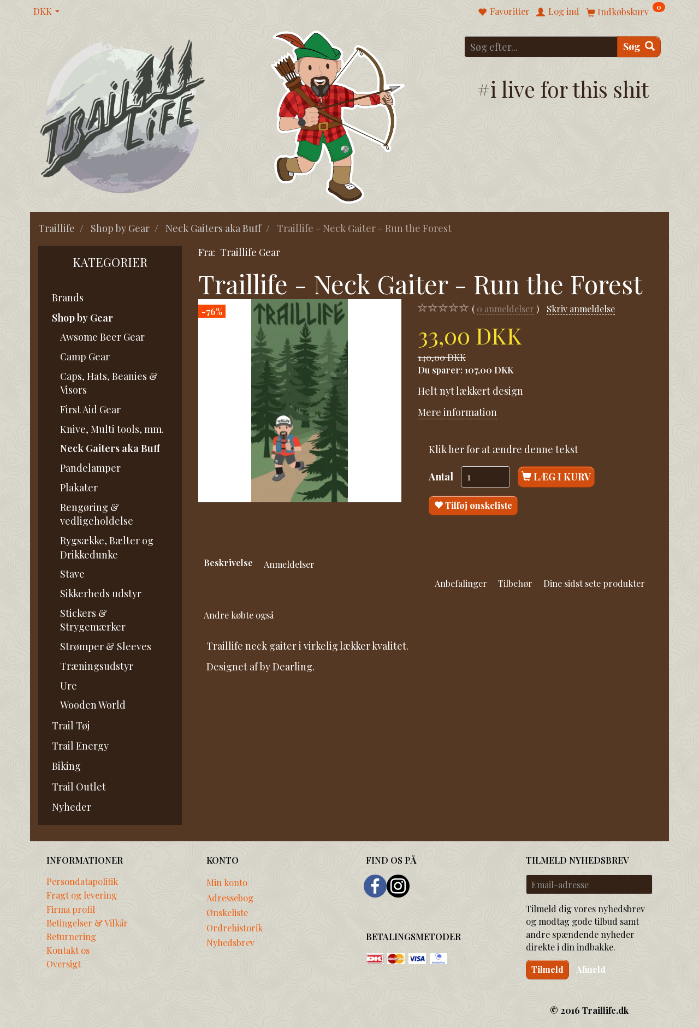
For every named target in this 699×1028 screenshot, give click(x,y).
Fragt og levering (81, 895)
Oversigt (63, 964)
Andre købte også (239, 615)
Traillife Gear (250, 252)
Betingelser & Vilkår (87, 923)
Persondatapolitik (82, 881)
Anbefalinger (461, 583)
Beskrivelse (228, 562)
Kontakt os (68, 950)
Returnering (71, 936)
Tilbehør (515, 583)
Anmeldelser (289, 564)
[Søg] (639, 46)
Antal (442, 476)
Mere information (457, 412)
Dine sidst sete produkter (594, 583)
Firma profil (70, 909)
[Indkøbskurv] (625, 11)
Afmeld (591, 969)
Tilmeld (547, 969)
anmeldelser (505, 308)
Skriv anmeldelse (581, 308)
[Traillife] (123, 115)
